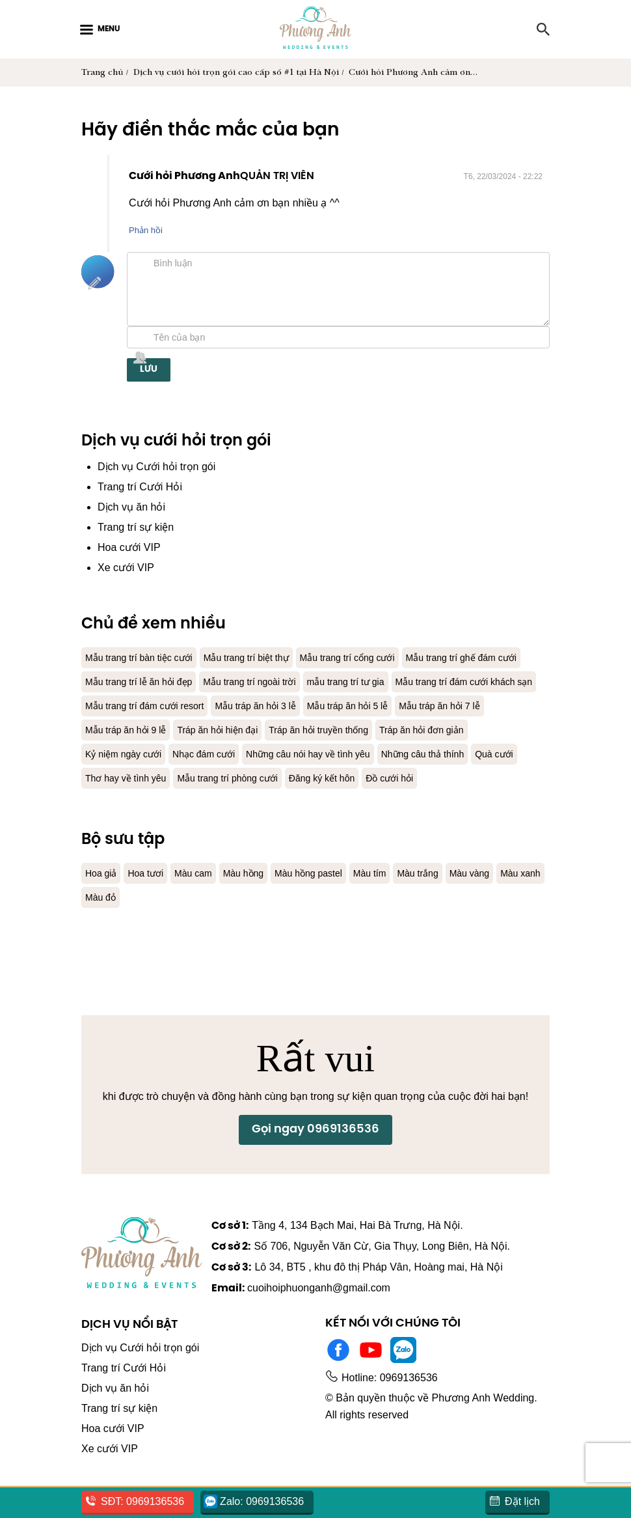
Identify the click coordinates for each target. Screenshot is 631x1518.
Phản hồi (147, 230)
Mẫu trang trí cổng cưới (373, 657)
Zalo (403, 1371)
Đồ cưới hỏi (417, 802)
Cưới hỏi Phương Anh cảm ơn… (416, 72)
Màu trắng (447, 897)
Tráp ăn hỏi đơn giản (354, 754)
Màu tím (395, 897)
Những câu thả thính (362, 778)
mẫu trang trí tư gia (128, 705)
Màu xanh (107, 921)
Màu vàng (503, 897)
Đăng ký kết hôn (344, 802)
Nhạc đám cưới (120, 778)
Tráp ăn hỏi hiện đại (129, 754)
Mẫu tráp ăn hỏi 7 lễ (330, 730)
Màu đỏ (157, 921)
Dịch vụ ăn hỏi (134, 507)
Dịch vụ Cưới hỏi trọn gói (160, 466)
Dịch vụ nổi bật (129, 1346)
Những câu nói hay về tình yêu (235, 778)
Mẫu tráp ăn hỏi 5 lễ (230, 730)
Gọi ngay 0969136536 (315, 1170)
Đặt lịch (520, 1501)
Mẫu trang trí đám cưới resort (411, 705)
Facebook (338, 1371)
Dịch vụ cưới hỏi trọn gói (176, 441)
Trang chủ (102, 72)
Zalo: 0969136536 (264, 1501)
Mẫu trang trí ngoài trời (400, 681)
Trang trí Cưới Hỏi (142, 486)
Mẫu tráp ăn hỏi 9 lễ (431, 730)
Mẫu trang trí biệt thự (262, 657)
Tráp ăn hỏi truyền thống (241, 754)
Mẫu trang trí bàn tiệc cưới (144, 657)
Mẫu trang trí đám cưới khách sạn (259, 705)
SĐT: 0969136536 (143, 1501)
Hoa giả (102, 897)
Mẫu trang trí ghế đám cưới (146, 681)
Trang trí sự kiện (138, 527)
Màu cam (201, 897)
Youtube (371, 1371)
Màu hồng (256, 897)
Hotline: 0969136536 (392, 1399)
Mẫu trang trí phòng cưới (241, 802)
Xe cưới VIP (126, 567)
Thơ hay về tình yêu (129, 802)
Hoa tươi (149, 897)
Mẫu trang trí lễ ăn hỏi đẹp (278, 681)
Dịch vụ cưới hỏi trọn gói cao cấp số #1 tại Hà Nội (237, 72)
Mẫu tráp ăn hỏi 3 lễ (129, 730)
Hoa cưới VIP (129, 547)
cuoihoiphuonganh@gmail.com (329, 1309)
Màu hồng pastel (328, 897)
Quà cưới (440, 778)
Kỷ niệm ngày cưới (454, 754)
